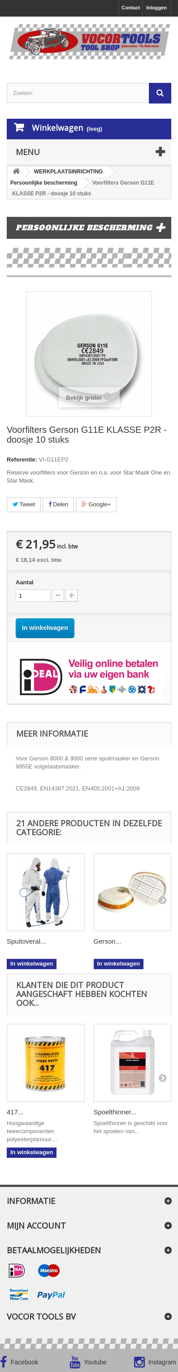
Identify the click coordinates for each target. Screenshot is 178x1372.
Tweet (24, 504)
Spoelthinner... (115, 1112)
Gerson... (108, 941)
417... (15, 1112)
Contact (131, 7)
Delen (58, 504)
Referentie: (22, 459)
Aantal (25, 582)
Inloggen (156, 7)
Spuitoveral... (26, 941)
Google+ (96, 504)
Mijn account (36, 1225)
